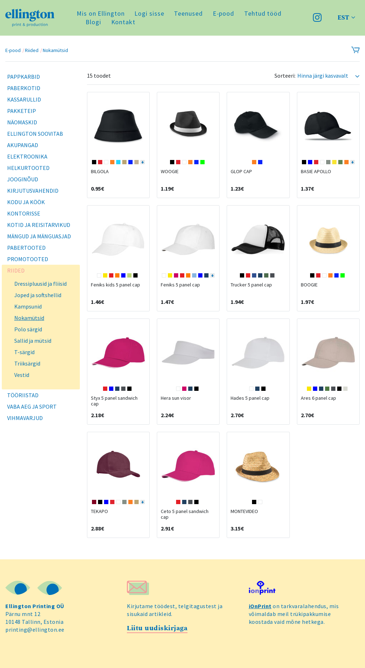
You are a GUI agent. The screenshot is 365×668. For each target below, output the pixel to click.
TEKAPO (99, 511)
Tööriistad (22, 395)
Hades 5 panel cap (250, 398)
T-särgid (24, 352)
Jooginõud (22, 179)
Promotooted (27, 259)
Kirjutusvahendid (32, 190)
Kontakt (123, 22)
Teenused (188, 13)
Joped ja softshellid (37, 295)
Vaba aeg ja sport (32, 406)
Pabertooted (26, 247)
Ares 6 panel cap (318, 398)
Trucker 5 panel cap (251, 284)
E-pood (223, 13)
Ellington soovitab (35, 133)
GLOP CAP (241, 171)
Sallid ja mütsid (32, 340)
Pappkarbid (23, 76)
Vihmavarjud (25, 417)
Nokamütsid (55, 50)
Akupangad (22, 145)
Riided (31, 50)
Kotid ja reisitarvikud (38, 224)
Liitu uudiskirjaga (157, 628)
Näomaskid (22, 122)
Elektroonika (27, 156)
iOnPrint (260, 606)
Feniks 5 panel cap (180, 284)
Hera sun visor (176, 398)
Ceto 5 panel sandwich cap (185, 514)
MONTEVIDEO (244, 511)
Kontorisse (23, 213)
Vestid (21, 374)
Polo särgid (28, 329)
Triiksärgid (27, 363)
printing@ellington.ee (35, 629)
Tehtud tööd (263, 13)
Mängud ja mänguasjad (39, 236)
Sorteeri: (284, 75)
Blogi (93, 22)
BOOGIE (309, 284)
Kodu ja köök (26, 202)
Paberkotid (23, 88)
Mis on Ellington (100, 13)
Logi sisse (149, 13)
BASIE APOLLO (316, 171)
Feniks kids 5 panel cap (115, 284)
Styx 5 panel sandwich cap (114, 401)
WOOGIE (170, 171)
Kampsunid (28, 306)
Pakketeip (21, 110)
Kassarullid (24, 99)
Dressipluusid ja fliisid (40, 283)
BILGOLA (100, 171)
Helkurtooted (28, 167)
